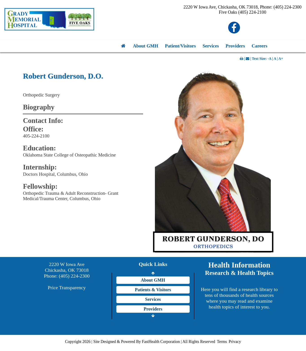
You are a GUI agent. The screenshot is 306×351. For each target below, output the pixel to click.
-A (269, 58)
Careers (259, 45)
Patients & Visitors (153, 289)
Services (211, 45)
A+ (280, 58)
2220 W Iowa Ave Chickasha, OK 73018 (67, 267)
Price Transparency (67, 287)
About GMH (145, 45)
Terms (222, 341)
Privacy (235, 341)
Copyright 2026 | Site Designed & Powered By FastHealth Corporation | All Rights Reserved (140, 341)
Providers (235, 45)
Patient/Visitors (180, 45)
